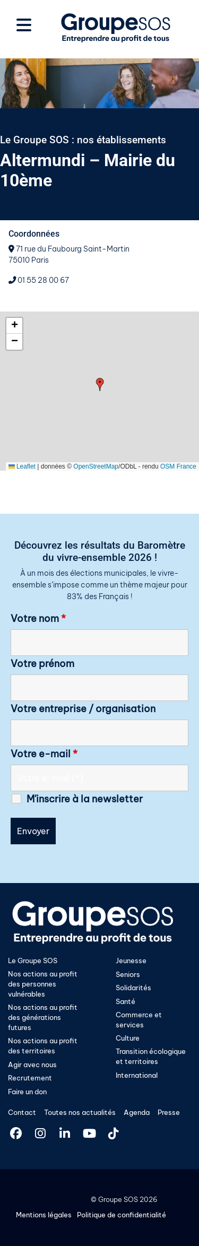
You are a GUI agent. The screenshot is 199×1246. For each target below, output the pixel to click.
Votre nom (38, 618)
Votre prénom (42, 664)
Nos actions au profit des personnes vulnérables (42, 984)
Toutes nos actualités (80, 1112)
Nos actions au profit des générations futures (42, 1017)
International (137, 1075)
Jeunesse (131, 960)
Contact (22, 1112)
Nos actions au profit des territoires (42, 1045)
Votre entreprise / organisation (83, 709)
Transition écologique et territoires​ (151, 1056)
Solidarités (133, 987)
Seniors (128, 974)
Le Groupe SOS (32, 960)
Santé (125, 1001)
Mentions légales (44, 1214)
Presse (169, 1112)
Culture (128, 1038)
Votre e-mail (44, 754)
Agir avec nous (32, 1064)
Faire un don (27, 1091)
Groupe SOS (118, 1199)
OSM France (178, 466)
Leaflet (22, 466)
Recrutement (30, 1078)
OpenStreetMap (95, 466)
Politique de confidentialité (121, 1214)
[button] (100, 384)
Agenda (137, 1112)
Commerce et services (139, 1019)
